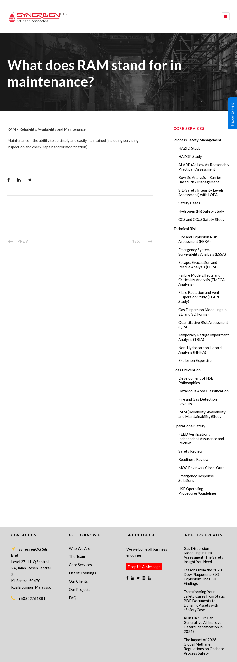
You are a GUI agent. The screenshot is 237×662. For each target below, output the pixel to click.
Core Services (80, 547)
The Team (77, 538)
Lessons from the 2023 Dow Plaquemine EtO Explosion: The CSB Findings (203, 559)
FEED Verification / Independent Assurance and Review (201, 438)
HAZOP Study (190, 156)
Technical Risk (185, 228)
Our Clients (78, 563)
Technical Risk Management (158, 654)
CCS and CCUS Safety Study (201, 219)
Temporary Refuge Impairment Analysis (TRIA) (203, 337)
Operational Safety (189, 426)
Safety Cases (189, 203)
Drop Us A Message (144, 549)
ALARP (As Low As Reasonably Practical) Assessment (203, 166)
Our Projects (79, 571)
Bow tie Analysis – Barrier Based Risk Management (199, 179)
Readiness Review (193, 459)
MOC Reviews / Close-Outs (201, 467)
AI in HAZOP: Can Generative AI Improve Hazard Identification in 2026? (203, 607)
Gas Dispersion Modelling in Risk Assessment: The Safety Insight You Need (203, 537)
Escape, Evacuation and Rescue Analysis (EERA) (198, 264)
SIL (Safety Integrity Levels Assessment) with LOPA (201, 192)
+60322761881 (31, 580)
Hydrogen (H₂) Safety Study (201, 211)
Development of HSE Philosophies (195, 380)
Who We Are (79, 530)
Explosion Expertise (195, 360)
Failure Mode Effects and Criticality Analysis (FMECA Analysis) (201, 279)
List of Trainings (82, 555)
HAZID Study (189, 148)
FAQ (72, 579)
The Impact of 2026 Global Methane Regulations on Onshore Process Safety (204, 628)
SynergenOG (116, 650)
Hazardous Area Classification (203, 391)
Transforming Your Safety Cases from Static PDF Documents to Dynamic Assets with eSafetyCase (204, 582)
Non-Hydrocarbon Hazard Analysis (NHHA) (200, 349)
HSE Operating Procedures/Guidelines (197, 490)
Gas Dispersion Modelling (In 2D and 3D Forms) (202, 311)
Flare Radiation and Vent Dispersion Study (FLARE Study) (199, 297)
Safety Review (190, 451)
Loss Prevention (187, 370)
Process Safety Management (197, 140)
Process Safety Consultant (119, 654)
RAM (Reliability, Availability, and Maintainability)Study (202, 414)
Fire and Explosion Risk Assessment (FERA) (197, 239)
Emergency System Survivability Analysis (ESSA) (202, 251)
